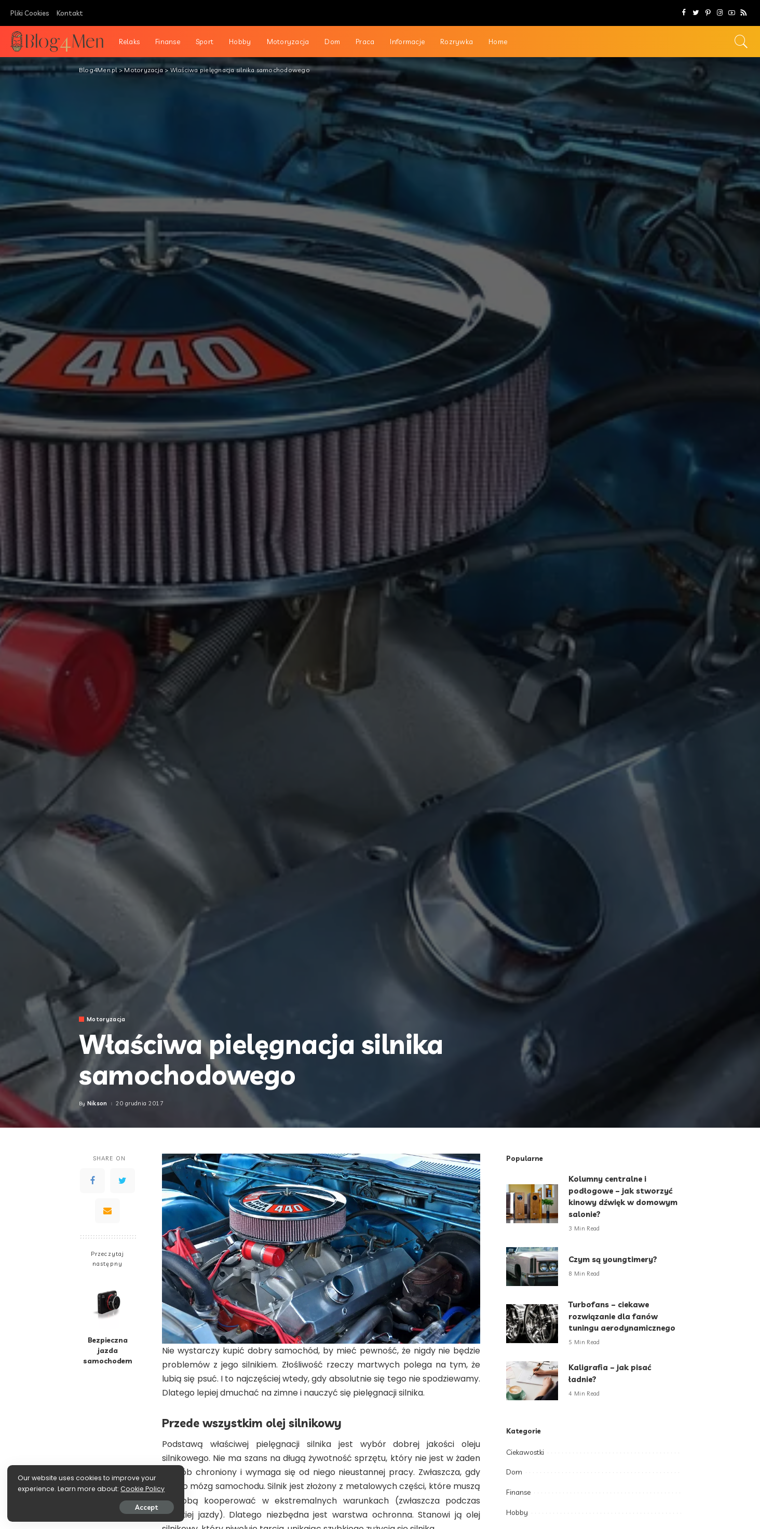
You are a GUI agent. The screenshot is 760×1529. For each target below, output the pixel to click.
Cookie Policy (40, 1488)
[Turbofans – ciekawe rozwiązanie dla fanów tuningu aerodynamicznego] (532, 1323)
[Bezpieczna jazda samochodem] (107, 1302)
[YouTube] (732, 13)
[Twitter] (696, 13)
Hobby (517, 1512)
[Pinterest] (708, 13)
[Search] (741, 41)
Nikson (97, 1103)
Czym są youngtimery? (613, 1259)
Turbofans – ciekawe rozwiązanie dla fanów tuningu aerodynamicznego (623, 1316)
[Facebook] (684, 13)
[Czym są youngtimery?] (532, 1266)
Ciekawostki (525, 1452)
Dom (514, 1472)
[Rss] (744, 13)
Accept (126, 1507)
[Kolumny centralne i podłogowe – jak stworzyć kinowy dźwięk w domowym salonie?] (532, 1203)
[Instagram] (720, 13)
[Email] (107, 1210)
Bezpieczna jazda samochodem (107, 1350)
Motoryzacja (106, 1019)
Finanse (518, 1492)
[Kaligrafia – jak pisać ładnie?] (532, 1380)
